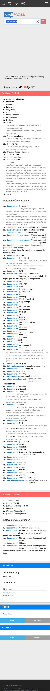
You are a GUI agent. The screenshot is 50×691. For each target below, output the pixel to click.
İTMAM (16, 503)
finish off (22, 312)
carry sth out (24, 371)
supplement (23, 457)
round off (22, 447)
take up (22, 281)
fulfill (9, 194)
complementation (14, 157)
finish (9, 123)
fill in (21, 286)
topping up (23, 317)
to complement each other (35, 366)
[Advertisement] (24, 50)
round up (22, 297)
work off (22, 444)
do (23, 255)
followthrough (21, 389)
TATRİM (37, 528)
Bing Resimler (8, 595)
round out (23, 330)
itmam (23, 514)
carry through (24, 302)
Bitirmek (22, 543)
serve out (23, 460)
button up (23, 421)
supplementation (13, 160)
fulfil (27, 442)
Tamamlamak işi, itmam (15, 501)
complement (27, 291)
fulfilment (9, 107)
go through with (25, 345)
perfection (10, 104)
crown (21, 342)
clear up (22, 462)
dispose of (23, 320)
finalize (22, 470)
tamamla (10, 258)
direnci (15, 230)
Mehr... (12, 621)
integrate (22, 449)
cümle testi (16, 379)
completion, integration (15, 99)
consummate (27, 289)
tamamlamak (12, 206)
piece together (25, 327)
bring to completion (26, 472)
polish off (30, 299)
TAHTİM (24, 506)
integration (10, 110)
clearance (25, 152)
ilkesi (14, 227)
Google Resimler (9, 593)
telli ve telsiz (17, 481)
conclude (29, 332)
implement (23, 284)
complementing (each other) (36, 376)
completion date (30, 232)
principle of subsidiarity (38, 227)
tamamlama (7, 614)
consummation (12, 112)
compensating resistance (34, 230)
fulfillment (10, 102)
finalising (22, 374)
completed (20, 405)
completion (18, 136)
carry (21, 294)
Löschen (37, 621)
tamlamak (22, 525)
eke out (22, 465)
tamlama (9, 508)
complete (10, 162)
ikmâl (23, 511)
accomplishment (12, 115)
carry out (22, 363)
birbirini (15, 366)
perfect (22, 467)
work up (22, 475)
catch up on (23, 348)
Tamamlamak (11, 525)
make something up (27, 322)
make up (22, 325)
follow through (11, 117)
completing (14, 144)
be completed (24, 307)
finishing (9, 120)
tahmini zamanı (18, 235)
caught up (29, 369)
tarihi (14, 233)
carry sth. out (31, 477)
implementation (13, 154)
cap (20, 314)
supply (21, 304)
